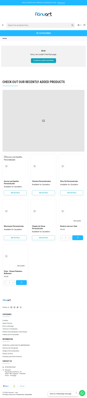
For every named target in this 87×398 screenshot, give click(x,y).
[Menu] (2, 25)
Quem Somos (7, 323)
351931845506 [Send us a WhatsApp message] (9, 367)
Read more (61, 2)
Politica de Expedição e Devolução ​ (15, 332)
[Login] (79, 25)
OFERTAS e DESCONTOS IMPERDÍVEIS (16, 345)
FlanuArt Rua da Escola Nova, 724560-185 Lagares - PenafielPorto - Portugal (14, 372)
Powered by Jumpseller (24, 394)
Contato (5, 320)
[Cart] (84, 25)
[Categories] (43, 33)
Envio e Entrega (8, 326)
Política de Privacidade (11, 334)
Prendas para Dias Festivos (12, 356)
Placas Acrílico (8, 354)
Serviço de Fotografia (10, 348)
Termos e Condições (10, 329)
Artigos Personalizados (11, 351)
